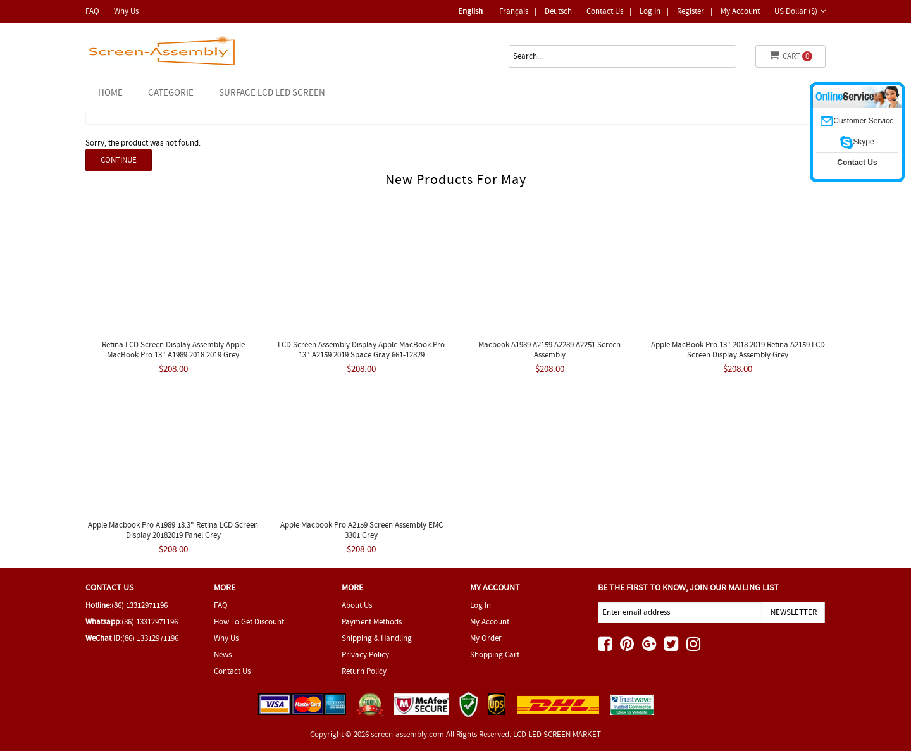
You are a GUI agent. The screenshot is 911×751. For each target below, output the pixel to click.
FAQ (92, 11)
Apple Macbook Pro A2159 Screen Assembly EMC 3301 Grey (361, 529)
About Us (357, 605)
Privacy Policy (365, 654)
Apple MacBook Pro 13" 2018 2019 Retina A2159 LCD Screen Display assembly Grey (738, 349)
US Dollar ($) (800, 11)
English (470, 11)
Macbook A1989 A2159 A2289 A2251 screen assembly (549, 349)
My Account (740, 11)
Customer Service (857, 120)
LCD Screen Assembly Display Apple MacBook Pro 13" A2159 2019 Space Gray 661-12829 (361, 349)
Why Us (126, 11)
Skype (857, 141)
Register (690, 11)
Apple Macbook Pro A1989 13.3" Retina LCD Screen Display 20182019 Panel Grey (173, 529)
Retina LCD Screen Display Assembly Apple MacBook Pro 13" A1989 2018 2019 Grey (173, 349)
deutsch (558, 11)
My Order (486, 638)
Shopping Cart (494, 654)
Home (110, 92)
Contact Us (604, 11)
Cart (790, 55)
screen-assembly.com (407, 734)
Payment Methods (372, 621)
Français (513, 11)
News (223, 654)
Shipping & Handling (377, 638)
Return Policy (364, 671)
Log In (650, 11)
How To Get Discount (249, 621)
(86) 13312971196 (139, 605)
